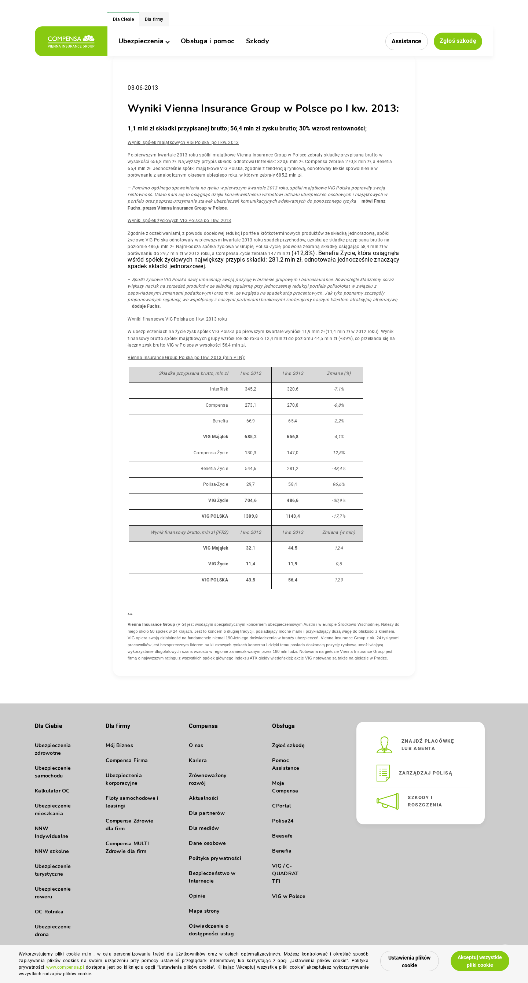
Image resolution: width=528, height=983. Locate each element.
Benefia (282, 850)
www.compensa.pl (65, 967)
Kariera (198, 760)
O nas (196, 745)
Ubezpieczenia (143, 41)
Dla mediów (204, 828)
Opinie (197, 896)
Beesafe (282, 835)
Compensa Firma (127, 760)
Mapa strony (204, 911)
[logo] (71, 41)
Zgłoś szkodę (458, 40)
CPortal (281, 805)
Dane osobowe (207, 843)
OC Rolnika (49, 911)
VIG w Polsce (288, 896)
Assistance (407, 41)
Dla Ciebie (123, 19)
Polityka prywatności (215, 858)
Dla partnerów (207, 813)
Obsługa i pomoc (207, 41)
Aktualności (203, 798)
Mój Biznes (119, 745)
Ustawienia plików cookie (409, 961)
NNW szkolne (52, 851)
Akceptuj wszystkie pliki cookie (480, 961)
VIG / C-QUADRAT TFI (285, 873)
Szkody (257, 41)
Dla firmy (154, 19)
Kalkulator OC (52, 790)
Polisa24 (282, 820)
